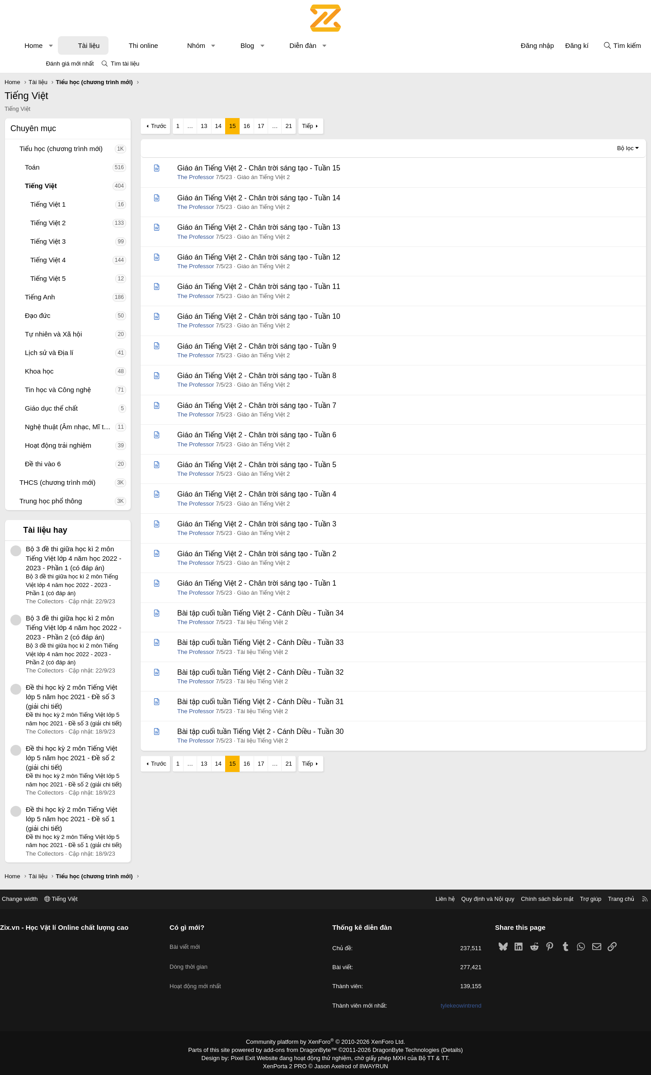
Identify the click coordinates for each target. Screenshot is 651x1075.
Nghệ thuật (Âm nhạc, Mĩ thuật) (102, 427)
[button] (82, 45)
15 (264, 126)
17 (292, 126)
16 (278, 126)
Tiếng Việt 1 (79, 204)
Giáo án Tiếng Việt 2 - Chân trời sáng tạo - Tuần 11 (290, 286)
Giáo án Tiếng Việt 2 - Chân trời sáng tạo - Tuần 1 (288, 583)
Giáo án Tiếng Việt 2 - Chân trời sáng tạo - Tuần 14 (290, 198)
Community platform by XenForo (325, 1041)
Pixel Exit (249, 1056)
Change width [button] (58, 898)
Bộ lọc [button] (593, 148)
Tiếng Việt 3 (79, 241)
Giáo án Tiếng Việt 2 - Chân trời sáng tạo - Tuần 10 (290, 316)
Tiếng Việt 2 (79, 223)
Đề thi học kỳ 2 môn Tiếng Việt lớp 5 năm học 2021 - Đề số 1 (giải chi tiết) (103, 818)
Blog (279, 45)
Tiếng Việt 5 (79, 278)
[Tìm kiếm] (590, 45)
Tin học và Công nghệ (90, 389)
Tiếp (339, 126)
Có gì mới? (206, 927)
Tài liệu (120, 45)
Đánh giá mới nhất (70, 63)
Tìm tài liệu (125, 63)
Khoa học (71, 371)
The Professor (227, 177)
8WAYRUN (370, 1064)
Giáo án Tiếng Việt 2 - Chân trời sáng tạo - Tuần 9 (288, 346)
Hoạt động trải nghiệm (90, 445)
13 (235, 126)
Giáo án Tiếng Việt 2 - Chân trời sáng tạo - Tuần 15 (290, 168)
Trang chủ (583, 898)
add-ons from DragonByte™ (302, 1049)
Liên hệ (406, 898)
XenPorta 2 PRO (288, 1064)
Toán (64, 167)
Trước (190, 126)
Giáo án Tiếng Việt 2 (295, 177)
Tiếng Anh (72, 297)
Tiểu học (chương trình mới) (92, 148)
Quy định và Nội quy (449, 898)
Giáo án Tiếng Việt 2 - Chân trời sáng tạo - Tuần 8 (288, 375)
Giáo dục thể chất (83, 408)
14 (250, 126)
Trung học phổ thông (82, 501)
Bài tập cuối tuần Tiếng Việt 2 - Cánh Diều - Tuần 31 (292, 702)
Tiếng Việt (73, 185)
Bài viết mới (204, 942)
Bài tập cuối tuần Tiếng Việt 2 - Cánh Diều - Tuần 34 (292, 613)
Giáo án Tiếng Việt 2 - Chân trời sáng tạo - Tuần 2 (288, 554)
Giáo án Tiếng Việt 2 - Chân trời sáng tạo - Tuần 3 (288, 524)
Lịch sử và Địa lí (81, 352)
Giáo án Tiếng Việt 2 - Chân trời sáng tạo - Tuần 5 (288, 465)
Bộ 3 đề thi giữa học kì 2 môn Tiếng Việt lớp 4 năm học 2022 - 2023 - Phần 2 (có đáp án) (105, 627)
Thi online (175, 45)
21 (320, 126)
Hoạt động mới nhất (215, 975)
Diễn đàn (334, 45)
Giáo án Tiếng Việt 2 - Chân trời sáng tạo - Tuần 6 (288, 435)
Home (65, 45)
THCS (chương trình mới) (89, 482)
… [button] (222, 126)
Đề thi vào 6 (75, 464)
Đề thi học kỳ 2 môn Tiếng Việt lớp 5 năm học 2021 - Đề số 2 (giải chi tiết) (103, 757)
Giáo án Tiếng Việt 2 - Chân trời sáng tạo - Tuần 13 (290, 227)
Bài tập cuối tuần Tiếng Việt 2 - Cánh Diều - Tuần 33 (292, 642)
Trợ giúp (552, 898)
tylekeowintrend (441, 1005)
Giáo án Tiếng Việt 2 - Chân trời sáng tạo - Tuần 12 (290, 257)
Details (442, 1049)
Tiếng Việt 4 (79, 260)
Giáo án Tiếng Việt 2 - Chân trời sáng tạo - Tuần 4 (288, 494)
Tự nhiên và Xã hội (85, 334)
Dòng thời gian (208, 959)
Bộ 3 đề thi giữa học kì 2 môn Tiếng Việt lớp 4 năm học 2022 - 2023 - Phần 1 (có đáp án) (105, 558)
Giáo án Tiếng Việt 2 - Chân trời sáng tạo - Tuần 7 (288, 405)
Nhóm (228, 45)
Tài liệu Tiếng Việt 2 (294, 622)
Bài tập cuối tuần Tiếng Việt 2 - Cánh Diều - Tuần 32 (292, 672)
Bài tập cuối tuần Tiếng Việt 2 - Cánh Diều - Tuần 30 (292, 731)
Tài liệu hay (77, 530)
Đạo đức (69, 315)
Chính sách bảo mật (508, 898)
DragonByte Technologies (400, 1049)
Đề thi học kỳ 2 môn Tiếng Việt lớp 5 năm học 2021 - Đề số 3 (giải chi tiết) (103, 696)
